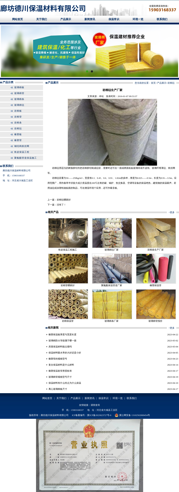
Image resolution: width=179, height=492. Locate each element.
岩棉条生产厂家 (155, 249)
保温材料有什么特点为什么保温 (65, 383)
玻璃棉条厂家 (112, 321)
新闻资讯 (89, 19)
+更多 (172, 212)
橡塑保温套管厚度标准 (60, 370)
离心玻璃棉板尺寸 (58, 389)
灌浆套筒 (95, 405)
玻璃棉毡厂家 (112, 249)
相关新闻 (53, 327)
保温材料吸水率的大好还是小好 (65, 352)
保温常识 (114, 19)
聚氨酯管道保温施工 (25, 158)
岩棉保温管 (68, 321)
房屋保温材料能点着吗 (60, 346)
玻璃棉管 (19, 93)
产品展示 (65, 19)
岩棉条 (18, 122)
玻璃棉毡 (19, 105)
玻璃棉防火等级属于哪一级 (62, 340)
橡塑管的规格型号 (58, 358)
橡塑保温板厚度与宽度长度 (62, 334)
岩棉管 (18, 116)
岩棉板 (18, 111)
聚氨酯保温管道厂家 (111, 285)
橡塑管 (18, 140)
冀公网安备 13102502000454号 (132, 415)
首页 (153, 83)
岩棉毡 (18, 128)
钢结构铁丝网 (21, 146)
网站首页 (17, 19)
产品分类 (8, 82)
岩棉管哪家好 (68, 285)
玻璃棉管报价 (155, 321)
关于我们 (41, 19)
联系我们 (162, 19)
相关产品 (53, 212)
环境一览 (138, 19)
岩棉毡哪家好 (64, 199)
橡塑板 (18, 134)
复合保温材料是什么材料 (61, 364)
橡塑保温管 (155, 285)
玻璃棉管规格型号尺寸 (60, 377)
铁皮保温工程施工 (67, 249)
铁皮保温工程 (21, 152)
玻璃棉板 (19, 87)
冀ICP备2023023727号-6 (99, 415)
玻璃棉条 (19, 99)
